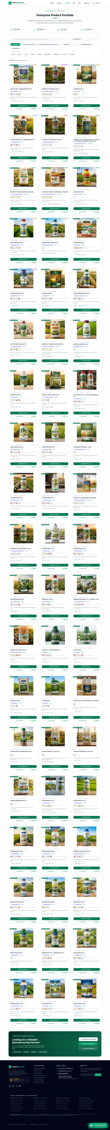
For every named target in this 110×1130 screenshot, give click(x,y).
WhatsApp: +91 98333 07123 (66, 1068)
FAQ (80, 3)
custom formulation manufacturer (85, 1107)
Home (52, 3)
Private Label (37, 1073)
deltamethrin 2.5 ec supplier (61, 1103)
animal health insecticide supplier (40, 1107)
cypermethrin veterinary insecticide (40, 1108)
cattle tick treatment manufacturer (40, 1105)
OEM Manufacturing (39, 1075)
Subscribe (98, 1074)
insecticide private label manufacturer (86, 1101)
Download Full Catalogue (88, 1039)
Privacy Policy (33, 1124)
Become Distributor (39, 1077)
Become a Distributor (88, 1043)
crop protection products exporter (17, 1108)
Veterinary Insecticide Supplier (39, 1100)
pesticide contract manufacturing (85, 1103)
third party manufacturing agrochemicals (87, 1108)
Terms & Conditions (43, 1124)
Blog (74, 3)
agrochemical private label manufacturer (87, 1100)
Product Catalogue (39, 1080)
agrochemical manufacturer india (17, 1107)
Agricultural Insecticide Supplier (17, 1103)
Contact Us (86, 3)
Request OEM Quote (88, 1048)
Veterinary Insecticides (40, 1068)
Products (67, 3)
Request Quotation (39, 1082)
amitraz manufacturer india (61, 1105)
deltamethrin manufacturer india (62, 1101)
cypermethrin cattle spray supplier (62, 1100)
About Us (59, 3)
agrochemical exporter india (16, 1105)
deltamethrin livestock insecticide (62, 1108)
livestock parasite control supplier (40, 1103)
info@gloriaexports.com (65, 1070)
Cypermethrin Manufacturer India (17, 1100)
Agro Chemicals (38, 1070)
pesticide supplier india (15, 1110)
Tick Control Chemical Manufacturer (40, 1101)
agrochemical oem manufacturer (85, 1105)
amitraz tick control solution (61, 1107)
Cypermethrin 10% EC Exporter (16, 1101)
